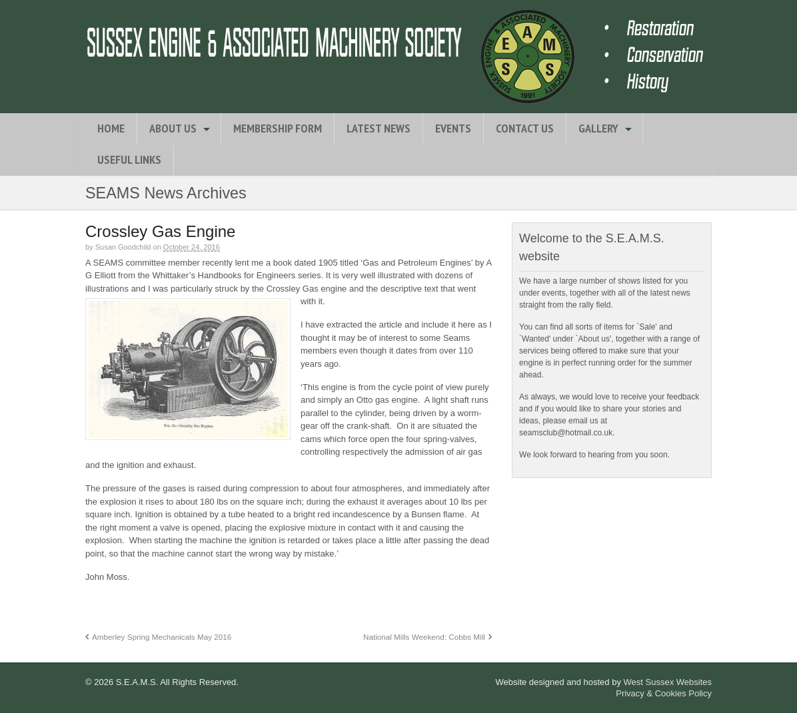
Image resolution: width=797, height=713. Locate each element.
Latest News (378, 128)
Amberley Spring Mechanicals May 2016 (161, 636)
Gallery (598, 128)
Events (453, 128)
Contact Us (525, 128)
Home (111, 128)
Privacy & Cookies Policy (664, 693)
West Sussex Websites (668, 682)
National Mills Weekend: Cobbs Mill (424, 636)
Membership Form (277, 128)
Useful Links (129, 159)
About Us (173, 128)
